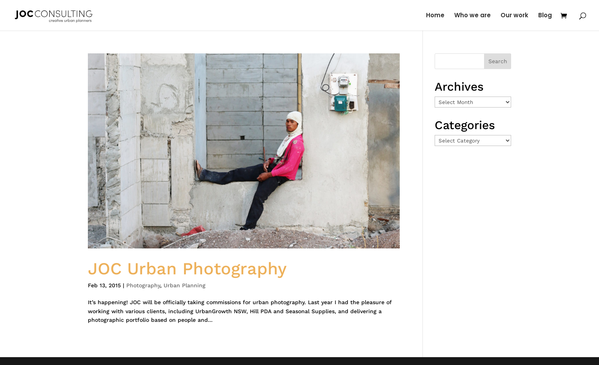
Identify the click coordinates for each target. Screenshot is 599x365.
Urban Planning (185, 285)
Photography (143, 285)
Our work (514, 16)
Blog (545, 16)
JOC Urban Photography (187, 268)
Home (435, 16)
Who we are (472, 16)
